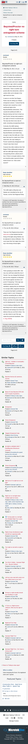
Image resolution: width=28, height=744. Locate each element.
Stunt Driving (14, 435)
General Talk (14, 408)
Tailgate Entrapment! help (12, 433)
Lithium (9, 612)
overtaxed (6, 55)
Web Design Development (14, 730)
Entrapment (8, 406)
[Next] (25, 677)
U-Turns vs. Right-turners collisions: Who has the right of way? (13, 606)
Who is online (7, 668)
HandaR (9, 424)
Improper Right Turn (10, 634)
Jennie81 (9, 471)
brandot (9, 410)
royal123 (9, 653)
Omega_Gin (10, 522)
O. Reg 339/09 (7, 318)
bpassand (9, 397)
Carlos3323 (10, 537)
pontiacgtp (10, 437)
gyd (8, 486)
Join (23, 713)
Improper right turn (16, 484)
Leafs (8, 625)
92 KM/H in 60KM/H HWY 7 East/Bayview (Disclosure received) (12, 448)
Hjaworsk (9, 567)
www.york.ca (6, 234)
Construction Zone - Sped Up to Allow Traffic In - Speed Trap (12, 683)
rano (8, 552)
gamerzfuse (7, 687)
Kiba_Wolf (10, 507)
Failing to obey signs (16, 365)
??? (8, 582)
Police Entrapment (10, 420)
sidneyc (9, 638)
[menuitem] (10, 709)
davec (8, 597)
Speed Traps (14, 380)
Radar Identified (7, 172)
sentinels (9, 456)
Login (6, 716)
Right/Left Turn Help (10, 621)
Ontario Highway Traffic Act (11, 713)
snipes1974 (10, 367)
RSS (13, 716)
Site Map (20, 716)
